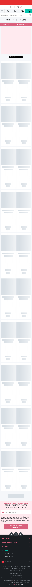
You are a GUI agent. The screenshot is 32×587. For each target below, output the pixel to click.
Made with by (16, 584)
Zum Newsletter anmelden (16, 526)
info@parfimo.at (9, 556)
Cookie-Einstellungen (16, 576)
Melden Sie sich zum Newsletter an (16, 505)
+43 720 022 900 (9, 553)
